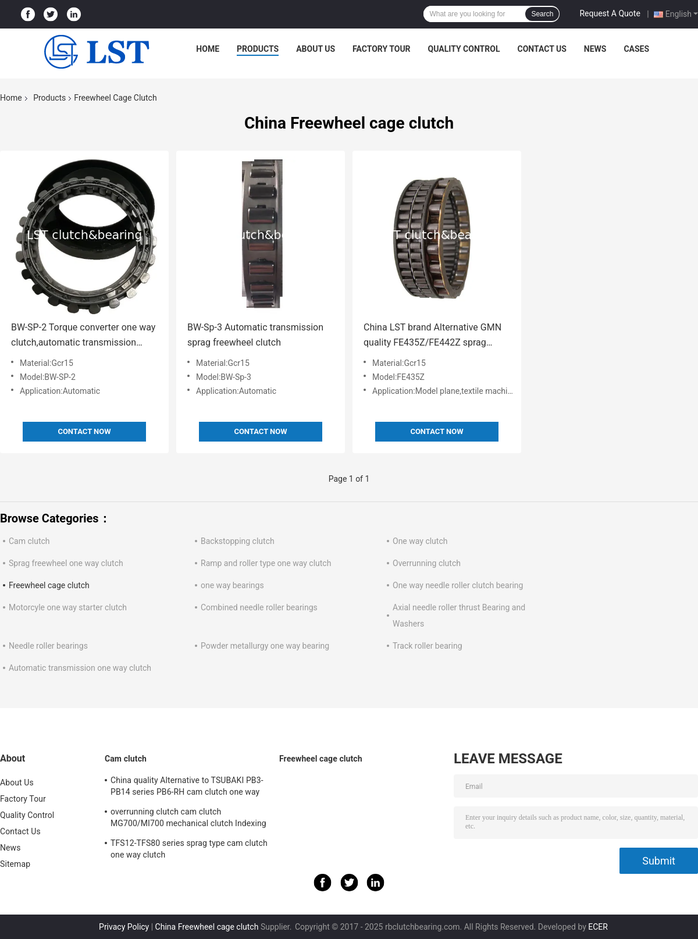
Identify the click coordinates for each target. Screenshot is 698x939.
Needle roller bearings (48, 645)
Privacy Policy (124, 926)
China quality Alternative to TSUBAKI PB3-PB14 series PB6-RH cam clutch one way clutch (187, 788)
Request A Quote (609, 13)
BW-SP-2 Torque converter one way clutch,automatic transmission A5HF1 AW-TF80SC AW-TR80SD (83, 336)
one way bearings (232, 585)
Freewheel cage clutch (49, 585)
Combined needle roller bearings (259, 607)
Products (258, 49)
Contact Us (541, 49)
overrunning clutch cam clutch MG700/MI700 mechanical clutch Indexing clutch (188, 819)
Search (542, 14)
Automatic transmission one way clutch (80, 668)
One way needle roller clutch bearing (458, 585)
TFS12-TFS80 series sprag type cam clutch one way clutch (189, 848)
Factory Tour (381, 49)
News (595, 49)
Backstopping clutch (238, 541)
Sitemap (15, 864)
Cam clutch (29, 541)
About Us (315, 49)
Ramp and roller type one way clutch (266, 563)
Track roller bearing (427, 645)
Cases (636, 49)
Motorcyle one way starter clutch (68, 607)
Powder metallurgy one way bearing (265, 645)
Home (207, 49)
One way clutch (420, 541)
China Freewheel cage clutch (207, 926)
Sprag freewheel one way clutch (66, 563)
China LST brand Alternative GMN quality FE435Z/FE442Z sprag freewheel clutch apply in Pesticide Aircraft (435, 336)
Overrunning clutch (427, 563)
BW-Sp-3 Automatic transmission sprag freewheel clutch (255, 335)
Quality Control (464, 49)
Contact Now (84, 431)
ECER (598, 926)
